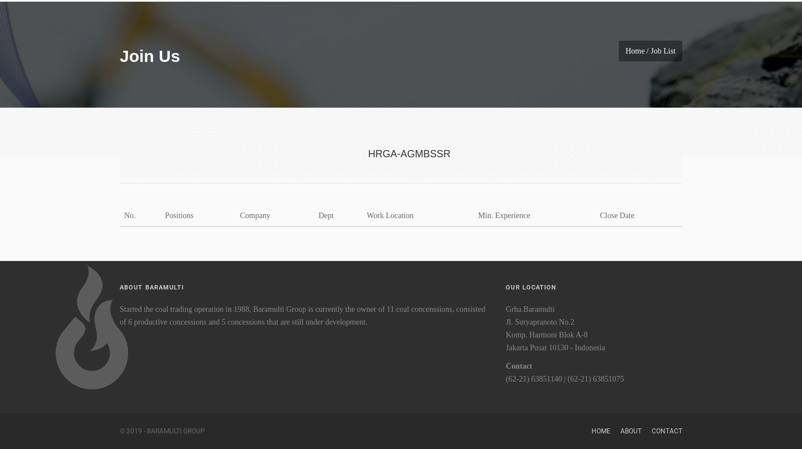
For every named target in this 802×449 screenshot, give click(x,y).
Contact (667, 431)
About (631, 431)
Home (600, 431)
